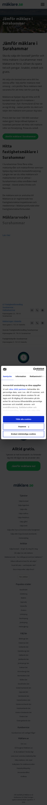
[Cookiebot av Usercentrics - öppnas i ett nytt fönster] (33, 369)
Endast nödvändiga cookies (23, 434)
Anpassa (23, 426)
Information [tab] (21, 376)
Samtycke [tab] (7, 376)
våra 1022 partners (18, 389)
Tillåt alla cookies (23, 419)
